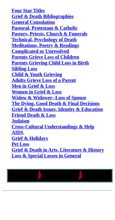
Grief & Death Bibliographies (43, 16)
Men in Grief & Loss (33, 86)
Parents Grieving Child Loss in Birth (50, 62)
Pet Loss (20, 144)
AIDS (17, 132)
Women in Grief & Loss (37, 91)
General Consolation (33, 22)
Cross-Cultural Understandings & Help (53, 126)
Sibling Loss (24, 68)
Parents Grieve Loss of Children (45, 57)
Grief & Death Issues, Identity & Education (57, 109)
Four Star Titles (28, 10)
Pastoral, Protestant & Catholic (45, 28)
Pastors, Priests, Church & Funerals (49, 33)
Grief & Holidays (30, 138)
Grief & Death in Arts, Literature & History (58, 149)
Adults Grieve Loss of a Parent (44, 80)
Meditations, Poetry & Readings (45, 45)
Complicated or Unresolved (40, 51)
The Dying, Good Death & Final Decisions (56, 103)
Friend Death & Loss (34, 115)
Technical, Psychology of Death (44, 39)
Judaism (20, 120)
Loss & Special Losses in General (46, 155)
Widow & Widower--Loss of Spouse (49, 97)
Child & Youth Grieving (37, 74)
